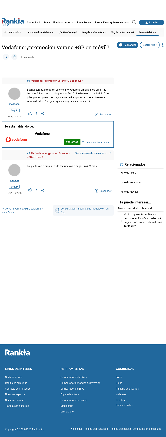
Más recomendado (128, 208)
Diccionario (66, 406)
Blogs (119, 383)
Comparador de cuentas (73, 400)
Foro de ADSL (128, 172)
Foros (119, 377)
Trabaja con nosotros (17, 406)
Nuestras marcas (14, 400)
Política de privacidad (96, 428)
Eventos (120, 400)
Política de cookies (120, 428)
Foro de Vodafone (131, 182)
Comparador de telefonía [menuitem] (40, 32)
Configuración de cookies (147, 428)
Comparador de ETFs (72, 388)
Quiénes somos (13, 377)
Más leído (147, 208)
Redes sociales (124, 405)
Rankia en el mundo (16, 383)
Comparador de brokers (73, 377)
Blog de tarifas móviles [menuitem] (94, 32)
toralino (14, 180)
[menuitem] (34, 22)
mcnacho (14, 104)
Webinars (121, 394)
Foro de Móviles (129, 191)
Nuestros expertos (15, 394)
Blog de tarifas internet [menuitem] (122, 32)
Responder (127, 45)
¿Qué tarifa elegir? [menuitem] (68, 32)
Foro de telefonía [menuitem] (147, 32)
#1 (28, 80)
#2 (28, 153)
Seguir (14, 110)
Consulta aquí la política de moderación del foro (82, 210)
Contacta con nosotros (17, 388)
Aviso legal (76, 428)
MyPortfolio (67, 411)
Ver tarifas (72, 142)
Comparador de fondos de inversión (80, 383)
